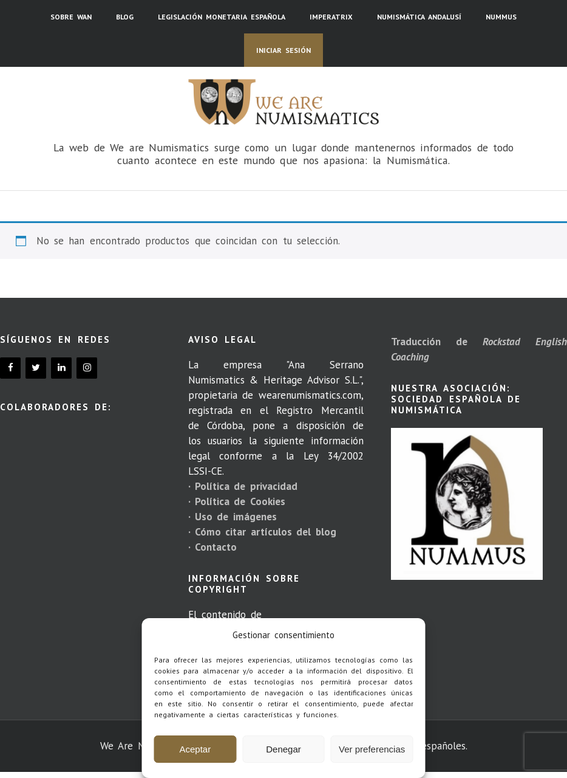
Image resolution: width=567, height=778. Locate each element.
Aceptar (195, 749)
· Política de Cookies (236, 501)
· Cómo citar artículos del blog (262, 532)
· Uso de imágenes (232, 516)
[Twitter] (35, 368)
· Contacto (212, 547)
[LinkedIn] (61, 368)
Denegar (283, 749)
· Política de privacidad (242, 486)
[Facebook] (10, 368)
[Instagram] (86, 368)
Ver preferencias (372, 749)
